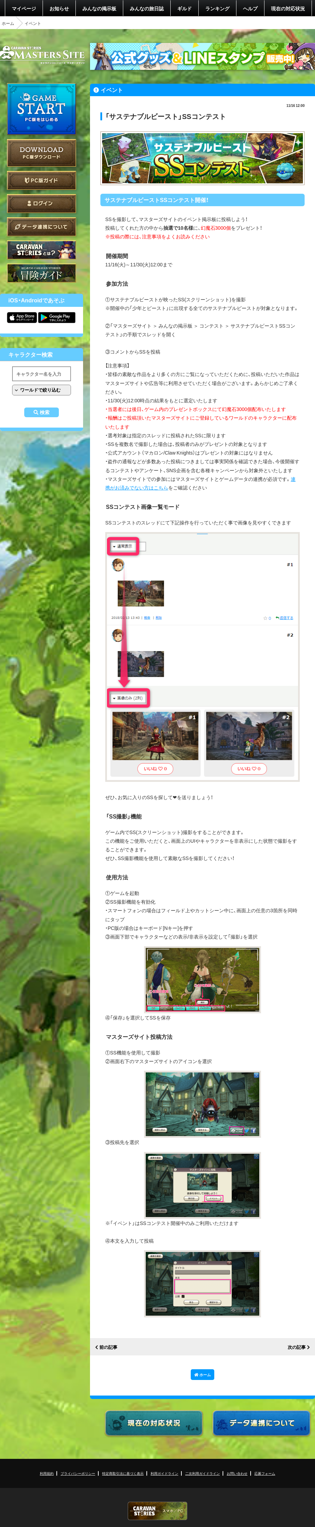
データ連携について (41, 226)
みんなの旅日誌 (147, 8)
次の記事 (297, 1347)
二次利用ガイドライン (202, 1473)
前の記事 (108, 1347)
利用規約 (47, 1473)
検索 (45, 412)
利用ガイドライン (164, 1473)
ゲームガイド (41, 273)
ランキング (217, 8)
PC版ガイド (41, 180)
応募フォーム (264, 1473)
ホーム (8, 23)
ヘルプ (250, 8)
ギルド (184, 8)
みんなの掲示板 (99, 8)
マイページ (24, 8)
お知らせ (59, 8)
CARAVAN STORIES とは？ (41, 249)
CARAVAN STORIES (157, 1511)
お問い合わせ (237, 1473)
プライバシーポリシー (78, 1473)
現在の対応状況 (288, 8)
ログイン (41, 203)
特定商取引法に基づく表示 (123, 1473)
